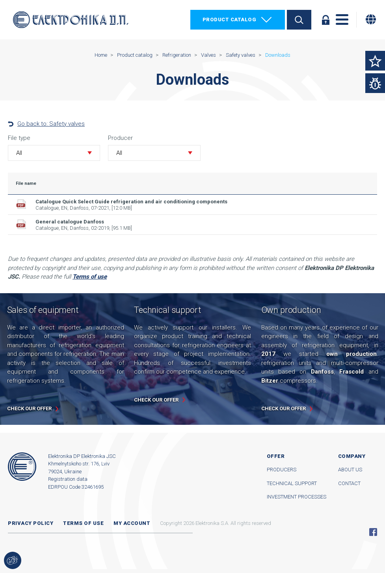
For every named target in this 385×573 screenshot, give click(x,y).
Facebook (373, 532)
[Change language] (371, 19)
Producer (120, 137)
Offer (276, 456)
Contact (349, 483)
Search (299, 20)
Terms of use (83, 523)
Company (352, 456)
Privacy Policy (30, 523)
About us (350, 470)
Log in (325, 19)
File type (19, 137)
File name (26, 183)
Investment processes (296, 497)
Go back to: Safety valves (51, 123)
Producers (281, 470)
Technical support (292, 483)
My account (131, 523)
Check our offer (29, 408)
